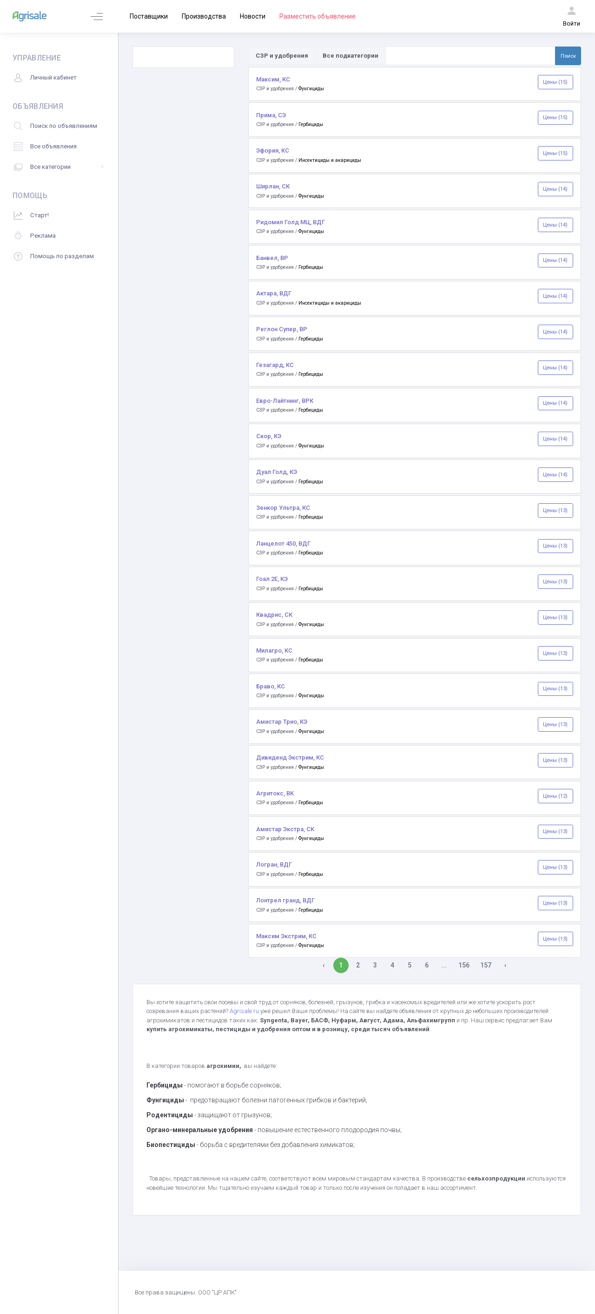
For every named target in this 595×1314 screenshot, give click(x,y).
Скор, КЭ (268, 436)
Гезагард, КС (275, 364)
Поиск (568, 56)
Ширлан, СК (273, 186)
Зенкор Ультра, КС (283, 507)
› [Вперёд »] (505, 965)
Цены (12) (555, 796)
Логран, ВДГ (274, 864)
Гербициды (310, 124)
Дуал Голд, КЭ (276, 471)
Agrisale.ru (245, 1010)
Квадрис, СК (274, 614)
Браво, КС (270, 686)
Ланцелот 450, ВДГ (283, 543)
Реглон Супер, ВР (281, 329)
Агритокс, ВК (275, 793)
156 (463, 965)
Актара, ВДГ (273, 293)
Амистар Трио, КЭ (281, 721)
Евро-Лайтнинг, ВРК (284, 400)
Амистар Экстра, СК (285, 829)
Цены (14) (555, 189)
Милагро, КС (274, 650)
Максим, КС (273, 79)
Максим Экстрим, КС (286, 936)
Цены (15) (555, 82)
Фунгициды (311, 89)
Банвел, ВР (272, 257)
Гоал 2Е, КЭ (272, 578)
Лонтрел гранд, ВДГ (285, 900)
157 (485, 965)
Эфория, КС (272, 150)
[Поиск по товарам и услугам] (470, 56)
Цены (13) (555, 510)
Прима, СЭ (271, 115)
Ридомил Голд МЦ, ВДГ (290, 222)
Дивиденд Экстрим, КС (290, 757)
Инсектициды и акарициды (329, 160)
